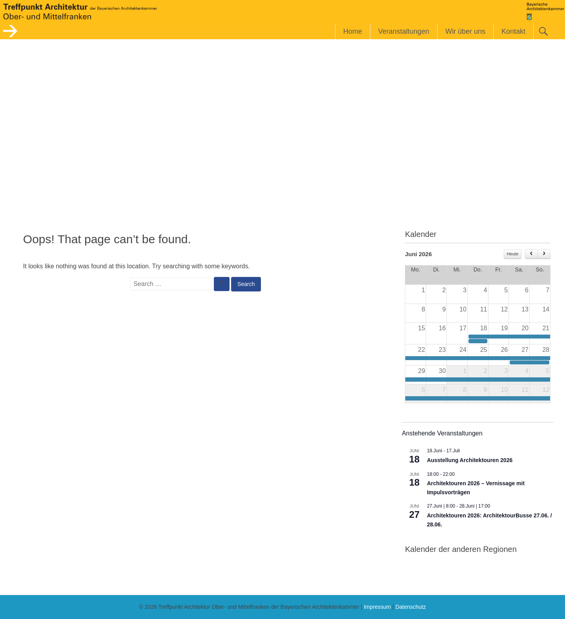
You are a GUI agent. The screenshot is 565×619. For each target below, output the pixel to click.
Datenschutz (411, 607)
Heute (513, 253)
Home (352, 31)
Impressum (377, 607)
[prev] (531, 254)
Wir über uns (465, 31)
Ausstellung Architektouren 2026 (469, 460)
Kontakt (513, 31)
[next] (544, 254)
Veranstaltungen (403, 31)
